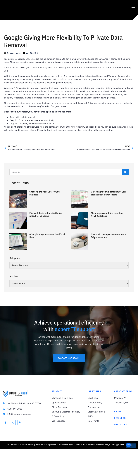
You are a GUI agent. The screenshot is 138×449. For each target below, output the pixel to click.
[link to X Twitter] (12, 422)
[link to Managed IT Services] (67, 398)
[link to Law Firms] (98, 398)
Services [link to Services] (57, 391)
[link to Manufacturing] (98, 402)
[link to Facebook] (5, 422)
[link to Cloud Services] (67, 407)
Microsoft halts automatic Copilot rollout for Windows (45, 215)
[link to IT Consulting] (67, 416)
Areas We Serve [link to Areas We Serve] (123, 391)
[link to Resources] (124, 418)
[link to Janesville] (124, 402)
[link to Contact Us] (69, 358)
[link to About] (124, 411)
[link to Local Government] (98, 411)
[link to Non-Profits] (98, 421)
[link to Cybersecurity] (67, 402)
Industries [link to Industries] (94, 391)
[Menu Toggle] (133, 6)
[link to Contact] (124, 425)
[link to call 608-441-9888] (24, 408)
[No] (131, 445)
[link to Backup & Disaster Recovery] (67, 411)
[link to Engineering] (98, 407)
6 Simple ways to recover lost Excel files (47, 236)
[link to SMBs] (98, 416)
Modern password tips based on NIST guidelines (107, 215)
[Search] (125, 172)
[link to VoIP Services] (67, 421)
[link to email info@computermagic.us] (24, 414)
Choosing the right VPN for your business (44, 193)
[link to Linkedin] (20, 422)
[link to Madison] (124, 398)
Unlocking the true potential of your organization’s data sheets (108, 193)
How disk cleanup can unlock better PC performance (109, 236)
